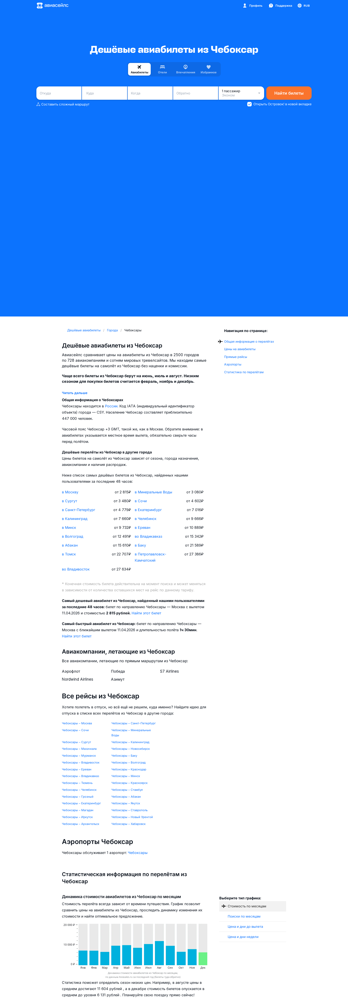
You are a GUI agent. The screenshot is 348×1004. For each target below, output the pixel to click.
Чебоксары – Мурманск (79, 755)
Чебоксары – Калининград (130, 742)
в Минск (69, 527)
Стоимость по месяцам (247, 906)
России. (112, 406)
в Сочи (141, 501)
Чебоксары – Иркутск (77, 817)
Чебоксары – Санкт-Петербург (133, 723)
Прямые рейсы (235, 357)
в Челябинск (145, 518)
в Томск (69, 554)
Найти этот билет (146, 613)
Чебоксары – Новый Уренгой (132, 817)
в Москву (70, 492)
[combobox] (58, 93)
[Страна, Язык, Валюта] (303, 6)
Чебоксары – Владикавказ (80, 776)
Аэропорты (232, 364)
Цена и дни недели (243, 937)
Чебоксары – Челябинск (79, 789)
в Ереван (142, 527)
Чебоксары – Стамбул (127, 789)
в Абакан (70, 545)
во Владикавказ (148, 536)
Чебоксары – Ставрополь (129, 810)
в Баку (140, 545)
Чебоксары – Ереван (76, 769)
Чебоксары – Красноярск (129, 783)
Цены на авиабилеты (239, 349)
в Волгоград (72, 536)
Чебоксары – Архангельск (80, 824)
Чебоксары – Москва (77, 723)
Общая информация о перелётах (249, 341)
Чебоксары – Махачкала (79, 748)
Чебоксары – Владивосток (80, 762)
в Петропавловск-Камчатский (150, 557)
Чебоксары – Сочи (75, 730)
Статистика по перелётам (244, 372)
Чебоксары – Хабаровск (128, 824)
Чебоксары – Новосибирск (130, 748)
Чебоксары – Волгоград (128, 762)
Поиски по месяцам (244, 916)
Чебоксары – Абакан (126, 796)
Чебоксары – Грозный (77, 796)
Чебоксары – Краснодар (128, 769)
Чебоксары (138, 852)
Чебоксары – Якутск (125, 803)
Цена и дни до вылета (245, 926)
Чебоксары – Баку (124, 755)
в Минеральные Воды (153, 492)
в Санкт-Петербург (78, 510)
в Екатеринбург (148, 510)
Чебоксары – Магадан (77, 810)
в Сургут (69, 501)
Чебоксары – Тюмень (77, 783)
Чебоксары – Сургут (76, 742)
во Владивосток (76, 569)
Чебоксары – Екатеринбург (81, 803)
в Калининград (74, 518)
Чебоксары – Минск (125, 776)
